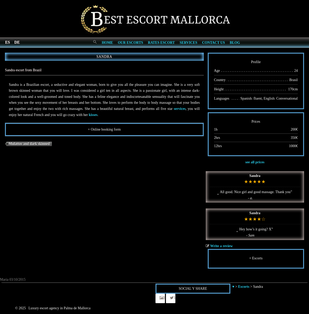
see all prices (254, 162)
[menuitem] (7, 42)
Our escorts (130, 43)
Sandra (254, 176)
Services (188, 43)
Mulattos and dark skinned (29, 144)
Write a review (221, 246)
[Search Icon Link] (95, 42)
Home (107, 43)
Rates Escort (161, 43)
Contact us (213, 43)
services (180, 109)
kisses (93, 115)
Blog (235, 43)
